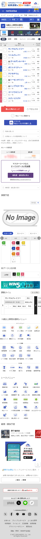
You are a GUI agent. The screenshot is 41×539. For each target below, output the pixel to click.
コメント (23, 39)
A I (21, 15)
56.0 (27, 70)
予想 (25, 15)
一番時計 (25, 416)
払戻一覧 (15, 384)
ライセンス (16, 523)
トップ (3, 15)
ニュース (10, 15)
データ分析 (28, 33)
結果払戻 (37, 33)
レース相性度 (26, 408)
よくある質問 (32, 520)
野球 (17, 531)
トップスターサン (16, 86)
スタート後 (8, 233)
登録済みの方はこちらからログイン (20, 179)
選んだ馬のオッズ (13, 109)
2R (31, 19)
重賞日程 (25, 384)
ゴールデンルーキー (17, 61)
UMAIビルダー (34, 15)
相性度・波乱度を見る (20, 175)
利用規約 (8, 523)
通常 (3, 39)
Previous (2, 238)
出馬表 (4, 33)
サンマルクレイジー (16, 49)
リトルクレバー (14, 55)
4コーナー (33, 233)
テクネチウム (13, 74)
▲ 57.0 (27, 51)
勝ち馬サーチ (15, 416)
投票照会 (25, 400)
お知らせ (7, 520)
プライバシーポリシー (16, 526)
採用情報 (33, 523)
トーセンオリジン (16, 80)
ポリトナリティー (15, 67)
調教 (15, 39)
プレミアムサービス (19, 520)
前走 (28, 298)
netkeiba (11, 10)
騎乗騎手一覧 (15, 392)
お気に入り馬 (26, 392)
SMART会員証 (25, 531)
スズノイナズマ (14, 98)
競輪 (36, 10)
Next (39, 238)
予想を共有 (32, 109)
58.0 (27, 64)
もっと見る (35, 292)
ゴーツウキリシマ (15, 92)
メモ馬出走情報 (15, 408)
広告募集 (25, 523)
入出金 (15, 400)
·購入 (20, 33)
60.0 (27, 58)
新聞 (9, 39)
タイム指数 (31, 39)
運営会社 (29, 526)
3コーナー (20, 233)
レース (17, 15)
